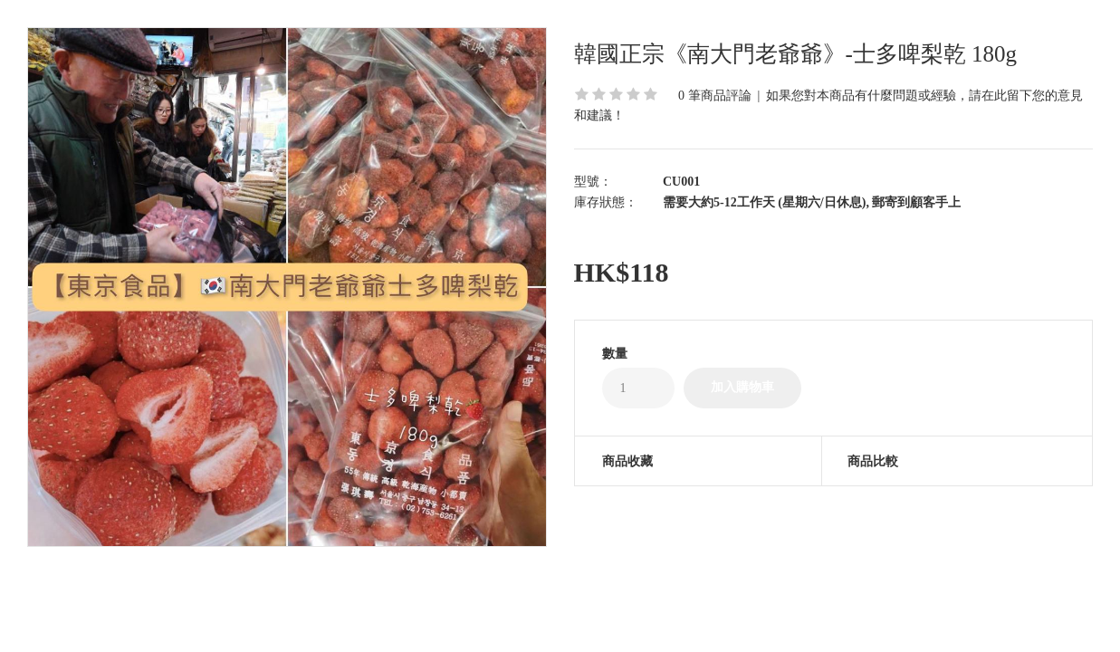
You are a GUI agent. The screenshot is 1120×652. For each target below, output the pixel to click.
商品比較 (872, 461)
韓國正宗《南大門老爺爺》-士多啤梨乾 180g (796, 54)
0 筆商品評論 (714, 95)
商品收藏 (627, 461)
